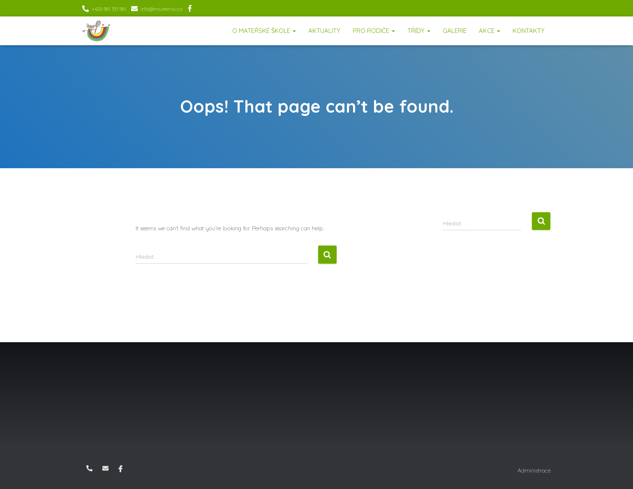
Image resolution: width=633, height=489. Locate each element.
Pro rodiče (374, 31)
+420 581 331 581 (109, 9)
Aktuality (324, 31)
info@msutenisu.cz (162, 9)
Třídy (418, 31)
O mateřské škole (264, 31)
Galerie (455, 31)
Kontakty (529, 31)
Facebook (190, 9)
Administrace (534, 470)
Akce (489, 31)
